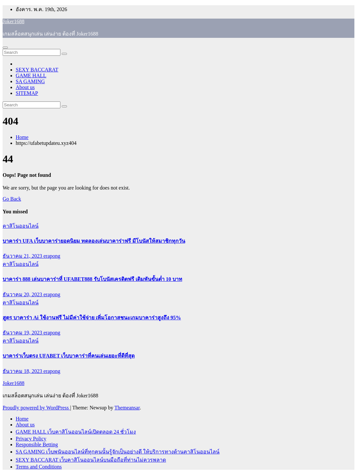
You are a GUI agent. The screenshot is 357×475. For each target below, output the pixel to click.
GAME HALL (31, 75)
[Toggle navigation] (5, 48)
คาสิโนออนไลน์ (21, 226)
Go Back (12, 199)
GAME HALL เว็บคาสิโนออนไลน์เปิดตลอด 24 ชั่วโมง (76, 432)
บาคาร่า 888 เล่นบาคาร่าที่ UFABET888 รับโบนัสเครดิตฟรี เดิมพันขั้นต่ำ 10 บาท (92, 279)
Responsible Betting (37, 444)
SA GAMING (30, 81)
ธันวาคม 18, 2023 (23, 371)
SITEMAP (27, 93)
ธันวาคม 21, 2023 (23, 256)
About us (25, 87)
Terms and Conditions (39, 466)
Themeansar (126, 407)
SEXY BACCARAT (37, 69)
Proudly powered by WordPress (36, 407)
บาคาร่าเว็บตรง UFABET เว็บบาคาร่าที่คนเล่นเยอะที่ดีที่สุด (69, 356)
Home (22, 137)
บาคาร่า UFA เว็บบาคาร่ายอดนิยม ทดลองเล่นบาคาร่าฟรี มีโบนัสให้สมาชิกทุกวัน (94, 241)
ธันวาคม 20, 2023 (23, 294)
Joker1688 (13, 21)
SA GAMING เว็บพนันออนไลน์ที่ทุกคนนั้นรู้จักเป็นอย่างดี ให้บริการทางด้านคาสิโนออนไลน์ (117, 451)
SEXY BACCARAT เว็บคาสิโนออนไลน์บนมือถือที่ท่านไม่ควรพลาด (91, 460)
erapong (51, 256)
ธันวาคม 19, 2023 (23, 332)
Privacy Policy (31, 438)
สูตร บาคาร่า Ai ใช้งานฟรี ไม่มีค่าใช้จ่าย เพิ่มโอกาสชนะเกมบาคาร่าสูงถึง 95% (92, 317)
